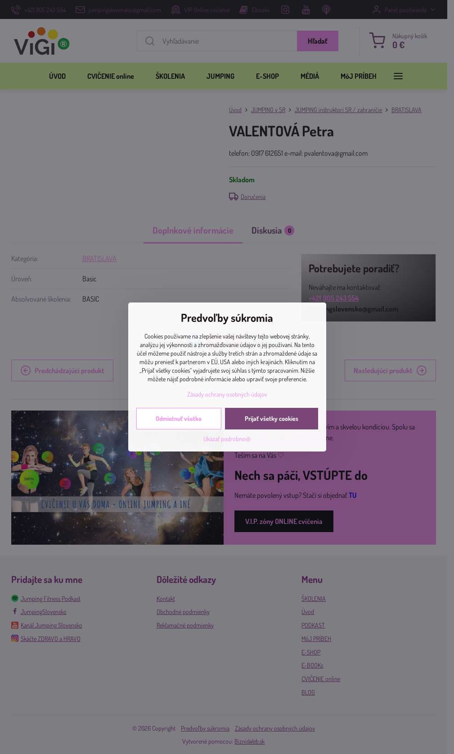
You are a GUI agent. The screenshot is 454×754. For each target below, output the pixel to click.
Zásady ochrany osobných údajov (227, 394)
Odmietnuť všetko (179, 418)
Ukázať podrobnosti (227, 438)
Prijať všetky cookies (271, 418)
